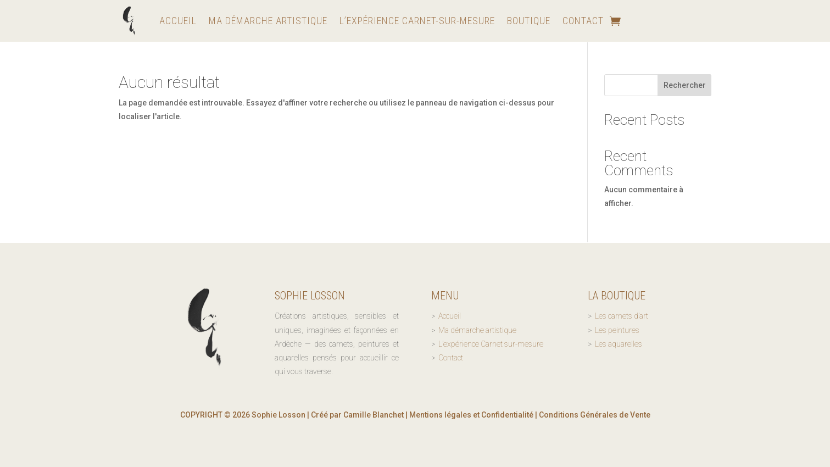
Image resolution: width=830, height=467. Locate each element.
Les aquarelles (618, 344)
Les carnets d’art (621, 316)
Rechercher (685, 85)
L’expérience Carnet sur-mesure (490, 344)
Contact (583, 20)
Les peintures (617, 330)
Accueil (178, 20)
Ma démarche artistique (268, 20)
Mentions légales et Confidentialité (471, 414)
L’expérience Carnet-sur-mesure (417, 20)
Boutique (528, 20)
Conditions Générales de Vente (594, 414)
